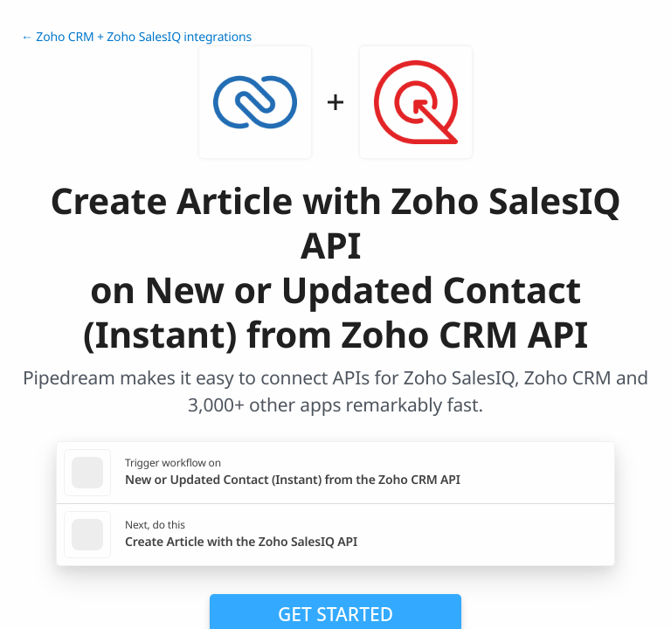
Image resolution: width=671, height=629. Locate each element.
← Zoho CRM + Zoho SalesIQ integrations (136, 37)
